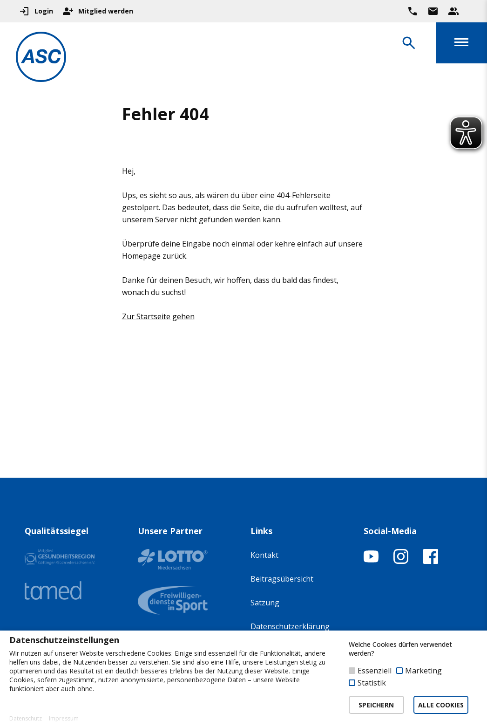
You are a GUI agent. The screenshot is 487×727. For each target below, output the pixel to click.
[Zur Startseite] (44, 58)
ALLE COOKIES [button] (441, 704)
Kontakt (264, 555)
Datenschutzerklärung (290, 626)
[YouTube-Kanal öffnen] (371, 561)
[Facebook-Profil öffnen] (430, 561)
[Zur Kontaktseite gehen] (433, 11)
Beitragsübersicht (281, 579)
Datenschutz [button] (25, 718)
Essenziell (375, 670)
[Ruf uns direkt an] (412, 11)
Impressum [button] (64, 718)
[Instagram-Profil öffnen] (400, 561)
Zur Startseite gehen (158, 316)
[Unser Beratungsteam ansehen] (453, 11)
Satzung (264, 602)
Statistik (372, 683)
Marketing (423, 670)
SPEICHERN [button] (376, 704)
